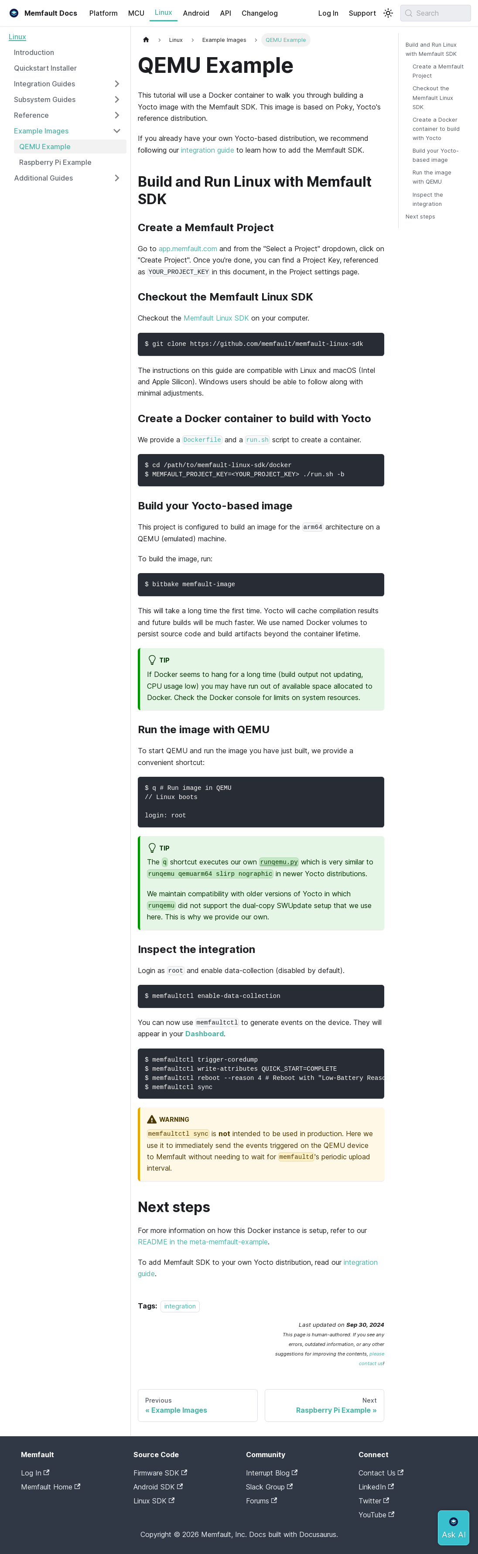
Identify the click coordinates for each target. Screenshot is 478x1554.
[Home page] (146, 40)
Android (196, 13)
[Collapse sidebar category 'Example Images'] (116, 131)
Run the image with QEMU (432, 177)
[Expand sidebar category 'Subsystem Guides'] (116, 99)
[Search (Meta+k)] (435, 13)
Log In (328, 13)
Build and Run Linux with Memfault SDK (431, 49)
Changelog (260, 13)
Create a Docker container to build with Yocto (436, 128)
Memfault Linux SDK (216, 318)
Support (362, 13)
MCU (136, 13)
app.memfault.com (188, 248)
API (225, 13)
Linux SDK (153, 1500)
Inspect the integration (428, 199)
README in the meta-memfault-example (203, 1241)
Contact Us (380, 1473)
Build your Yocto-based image (436, 155)
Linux (163, 12)
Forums (261, 1500)
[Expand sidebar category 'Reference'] (116, 115)
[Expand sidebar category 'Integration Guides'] (116, 84)
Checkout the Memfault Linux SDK (433, 97)
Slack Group (269, 1486)
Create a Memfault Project (438, 71)
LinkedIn (376, 1486)
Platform (103, 13)
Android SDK (158, 1486)
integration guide (207, 150)
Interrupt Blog (271, 1473)
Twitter (373, 1500)
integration (180, 1306)
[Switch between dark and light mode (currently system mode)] (388, 13)
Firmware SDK (160, 1473)
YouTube (376, 1514)
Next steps (420, 216)
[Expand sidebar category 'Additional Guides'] (116, 178)
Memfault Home (50, 1486)
